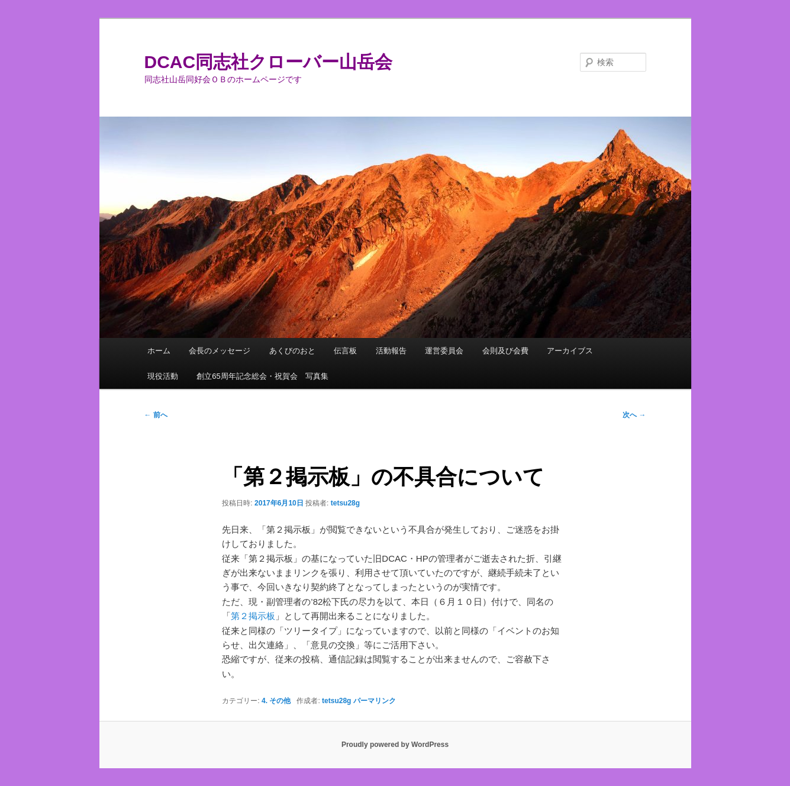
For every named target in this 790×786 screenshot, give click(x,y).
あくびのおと (292, 350)
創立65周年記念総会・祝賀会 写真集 (262, 376)
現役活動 (162, 376)
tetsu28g (345, 503)
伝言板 (345, 350)
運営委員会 (444, 350)
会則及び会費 (505, 350)
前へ (155, 415)
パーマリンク (374, 701)
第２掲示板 (253, 616)
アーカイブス (570, 350)
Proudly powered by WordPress (395, 744)
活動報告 (391, 350)
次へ (634, 415)
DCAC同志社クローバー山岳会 (268, 62)
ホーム (158, 350)
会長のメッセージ (219, 350)
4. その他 (276, 701)
